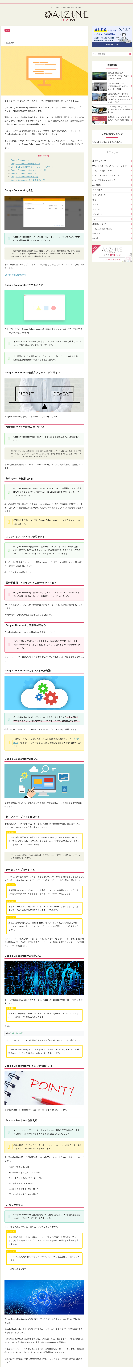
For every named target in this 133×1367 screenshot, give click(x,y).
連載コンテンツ (99, 224)
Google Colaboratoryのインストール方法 (28, 170)
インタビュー (98, 214)
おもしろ (96, 209)
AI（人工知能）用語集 (102, 229)
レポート (96, 219)
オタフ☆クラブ (99, 161)
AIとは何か (97, 185)
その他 (95, 238)
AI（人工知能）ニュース (103, 171)
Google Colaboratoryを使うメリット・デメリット (32, 167)
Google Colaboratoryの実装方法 (24, 177)
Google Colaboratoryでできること (25, 164)
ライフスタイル (99, 195)
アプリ (95, 205)
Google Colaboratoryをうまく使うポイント (29, 180)
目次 (40, 156)
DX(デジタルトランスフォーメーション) (109, 166)
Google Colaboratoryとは (22, 160)
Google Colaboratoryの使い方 (24, 173)
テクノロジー (98, 190)
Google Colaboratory (13, 274)
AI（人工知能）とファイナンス (105, 175)
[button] (130, 54)
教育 (94, 200)
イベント (96, 233)
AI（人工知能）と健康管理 (104, 180)
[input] (112, 54)
